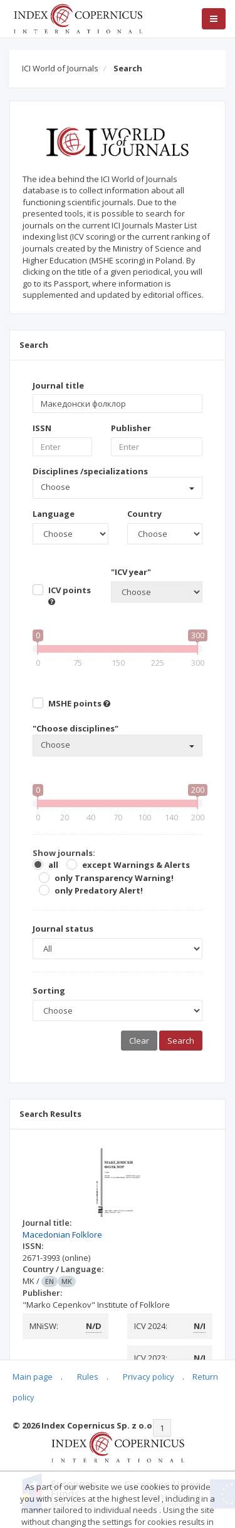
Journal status (63, 928)
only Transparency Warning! (114, 878)
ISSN (42, 428)
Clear (139, 1040)
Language (54, 513)
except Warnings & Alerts (136, 864)
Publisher (131, 428)
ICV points (69, 595)
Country (144, 513)
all (53, 864)
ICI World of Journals (60, 68)
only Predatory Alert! (99, 890)
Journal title (58, 385)
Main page (33, 1376)
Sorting (49, 990)
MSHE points (79, 703)
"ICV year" (131, 572)
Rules (87, 1376)
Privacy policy (148, 1376)
